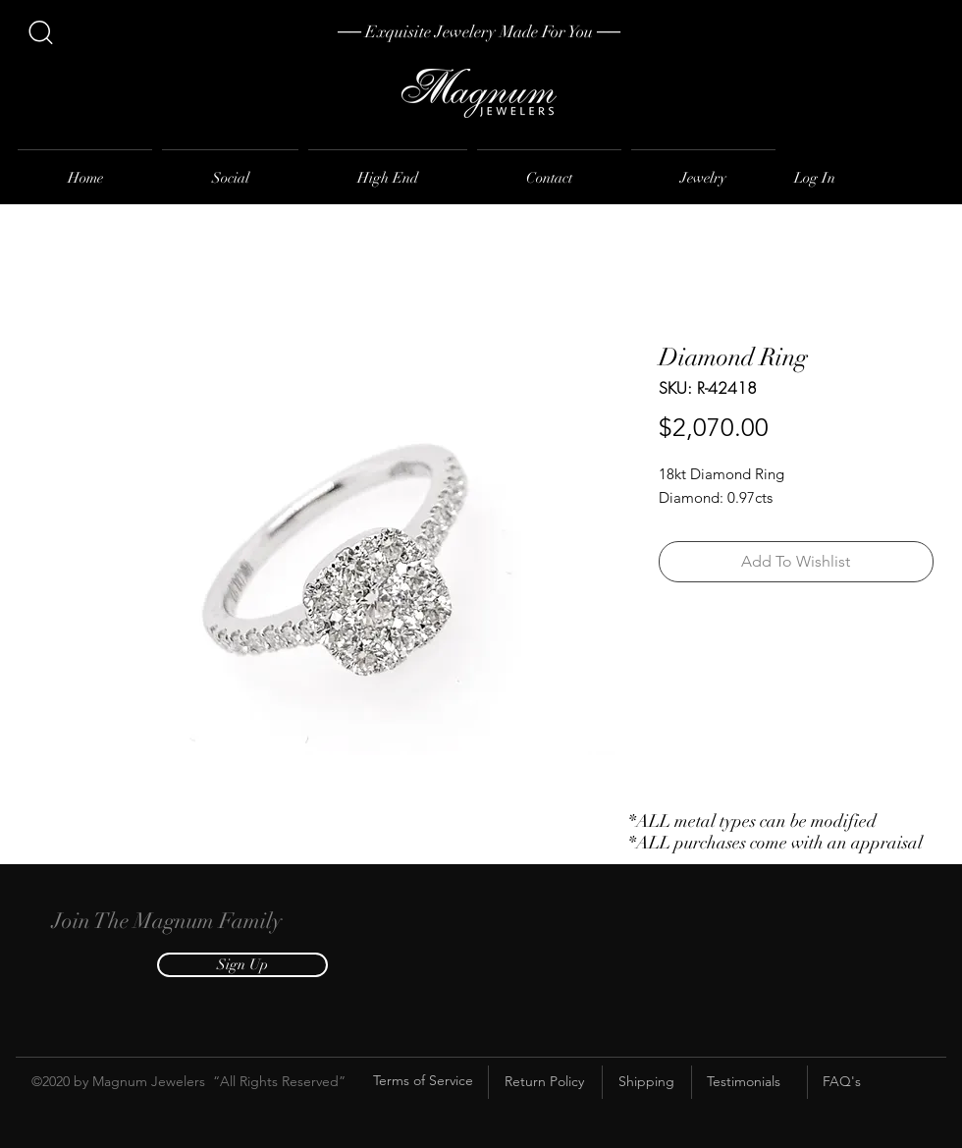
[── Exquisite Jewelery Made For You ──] (479, 32)
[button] (242, 965)
